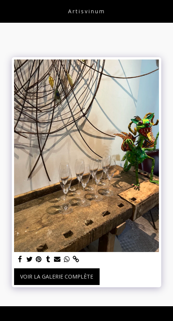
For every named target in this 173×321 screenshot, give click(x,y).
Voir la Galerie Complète (56, 276)
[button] (8, 11)
